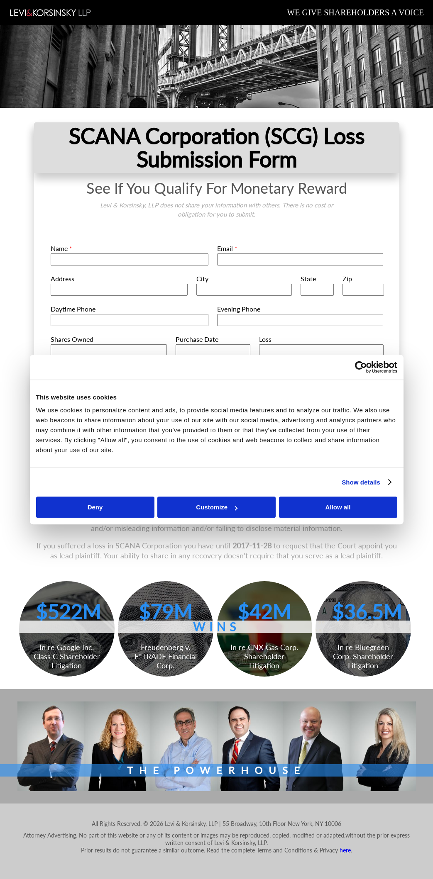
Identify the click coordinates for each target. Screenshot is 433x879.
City (202, 278)
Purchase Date (197, 339)
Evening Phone (238, 309)
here (345, 850)
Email (227, 248)
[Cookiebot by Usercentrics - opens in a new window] (361, 367)
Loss (265, 339)
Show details (361, 482)
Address (62, 278)
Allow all (338, 507)
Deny (95, 507)
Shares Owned (72, 339)
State (308, 278)
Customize (216, 507)
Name (61, 248)
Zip (347, 278)
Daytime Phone (73, 309)
